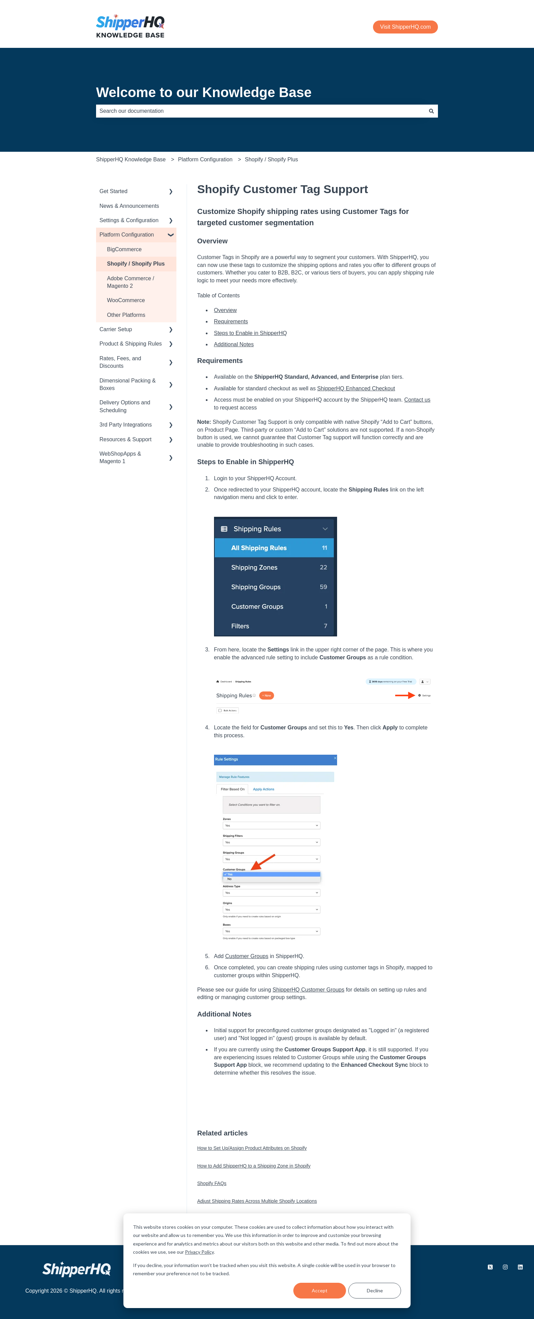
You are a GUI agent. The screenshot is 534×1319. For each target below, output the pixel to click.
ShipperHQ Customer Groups (308, 990)
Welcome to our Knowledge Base (204, 92)
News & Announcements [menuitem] (129, 206)
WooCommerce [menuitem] (126, 300)
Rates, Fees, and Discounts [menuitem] (120, 362)
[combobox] (260, 111)
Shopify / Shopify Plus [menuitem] (136, 264)
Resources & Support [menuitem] (125, 439)
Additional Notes (234, 344)
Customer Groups (246, 956)
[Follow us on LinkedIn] (520, 1267)
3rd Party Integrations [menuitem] (125, 425)
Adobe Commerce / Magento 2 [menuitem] (130, 282)
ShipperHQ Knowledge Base (131, 159)
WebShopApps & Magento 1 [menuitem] (120, 457)
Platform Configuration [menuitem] (126, 235)
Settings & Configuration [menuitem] (129, 220)
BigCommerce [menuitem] (124, 249)
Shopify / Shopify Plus (271, 159)
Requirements (231, 321)
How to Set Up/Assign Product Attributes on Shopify (252, 1148)
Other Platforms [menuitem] (126, 315)
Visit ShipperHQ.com (405, 27)
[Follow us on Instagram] (505, 1267)
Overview (225, 310)
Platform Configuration (205, 159)
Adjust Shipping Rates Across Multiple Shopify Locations (257, 1201)
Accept (320, 1290)
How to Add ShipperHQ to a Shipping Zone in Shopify (254, 1166)
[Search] (431, 111)
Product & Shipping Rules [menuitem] (130, 344)
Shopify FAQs (212, 1183)
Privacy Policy (199, 1252)
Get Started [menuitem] (113, 191)
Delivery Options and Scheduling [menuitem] (124, 406)
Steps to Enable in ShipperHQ (250, 333)
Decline (375, 1290)
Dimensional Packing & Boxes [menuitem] (127, 384)
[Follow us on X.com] (490, 1267)
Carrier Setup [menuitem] (115, 329)
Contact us (417, 400)
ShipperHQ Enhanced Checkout (356, 388)
